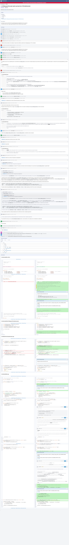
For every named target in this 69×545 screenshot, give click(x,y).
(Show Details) (17, 98)
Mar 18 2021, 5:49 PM (18, 52)
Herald (3, 32)
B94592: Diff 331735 (17, 57)
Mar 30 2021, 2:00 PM (15, 221)
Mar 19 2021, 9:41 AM (18, 59)
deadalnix (4, 15)
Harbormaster (4, 55)
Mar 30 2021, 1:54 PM (13, 214)
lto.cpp (5, 252)
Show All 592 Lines (18, 338)
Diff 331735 (12, 52)
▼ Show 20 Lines (23, 274)
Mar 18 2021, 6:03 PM (23, 55)
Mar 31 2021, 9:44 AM (20, 232)
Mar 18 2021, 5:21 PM (18, 47)
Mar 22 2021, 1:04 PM (22, 98)
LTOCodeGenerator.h (8, 248)
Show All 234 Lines (18, 323)
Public (7, 7)
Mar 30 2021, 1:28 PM (14, 189)
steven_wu (11, 32)
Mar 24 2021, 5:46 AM (14, 119)
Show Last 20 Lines (23, 319)
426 (3, 110)
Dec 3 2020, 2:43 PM (24, 35)
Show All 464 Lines (18, 274)
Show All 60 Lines (18, 376)
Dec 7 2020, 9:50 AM (18, 40)
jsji (41, 233)
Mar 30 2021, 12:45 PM (13, 168)
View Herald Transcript (22, 32)
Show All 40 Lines (18, 259)
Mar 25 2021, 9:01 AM (13, 137)
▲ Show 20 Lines (13, 274)
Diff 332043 (13, 89)
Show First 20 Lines (13, 323)
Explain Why (44, 233)
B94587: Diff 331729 (17, 55)
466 (3, 66)
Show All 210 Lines (18, 508)
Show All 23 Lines (18, 443)
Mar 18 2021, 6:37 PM (23, 57)
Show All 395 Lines (18, 319)
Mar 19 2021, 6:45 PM (23, 96)
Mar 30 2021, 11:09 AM (14, 160)
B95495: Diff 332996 (17, 135)
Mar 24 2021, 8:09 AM (20, 130)
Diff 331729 (13, 47)
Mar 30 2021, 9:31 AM (15, 146)
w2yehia (5, 9)
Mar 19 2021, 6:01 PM (18, 89)
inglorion (17, 32)
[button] (68, 1)
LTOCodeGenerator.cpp (7, 250)
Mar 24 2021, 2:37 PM (23, 135)
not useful (38, 304)
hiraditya (14, 32)
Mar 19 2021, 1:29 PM (14, 72)
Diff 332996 (13, 130)
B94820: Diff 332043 (17, 96)
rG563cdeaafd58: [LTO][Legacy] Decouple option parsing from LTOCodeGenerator (19, 233)
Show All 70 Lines (18, 372)
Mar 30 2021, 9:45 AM (13, 155)
